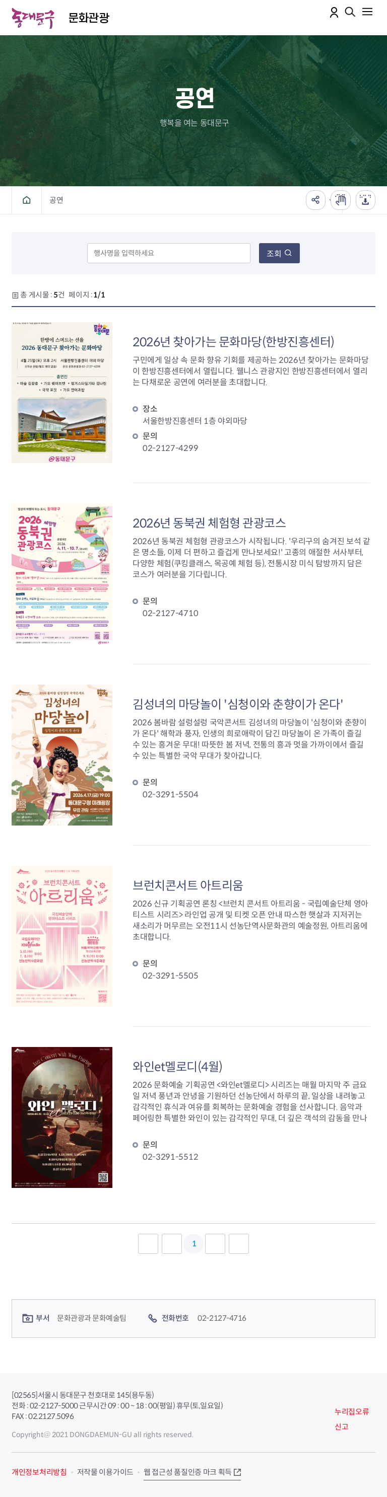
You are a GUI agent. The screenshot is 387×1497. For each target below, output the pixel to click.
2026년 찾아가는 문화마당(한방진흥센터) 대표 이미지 (62, 392)
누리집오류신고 (352, 1419)
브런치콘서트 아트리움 (188, 885)
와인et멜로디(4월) (178, 1067)
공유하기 (315, 200)
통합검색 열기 (350, 13)
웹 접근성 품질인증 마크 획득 (188, 1472)
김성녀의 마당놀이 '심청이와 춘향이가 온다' (238, 704)
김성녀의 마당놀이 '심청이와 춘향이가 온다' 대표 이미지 (62, 755)
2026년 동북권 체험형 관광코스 (209, 523)
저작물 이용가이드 (105, 1472)
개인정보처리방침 (39, 1472)
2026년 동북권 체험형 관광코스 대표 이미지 (62, 573)
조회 (279, 254)
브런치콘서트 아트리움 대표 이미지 (62, 936)
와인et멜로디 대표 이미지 (62, 1117)
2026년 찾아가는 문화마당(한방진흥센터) (234, 342)
